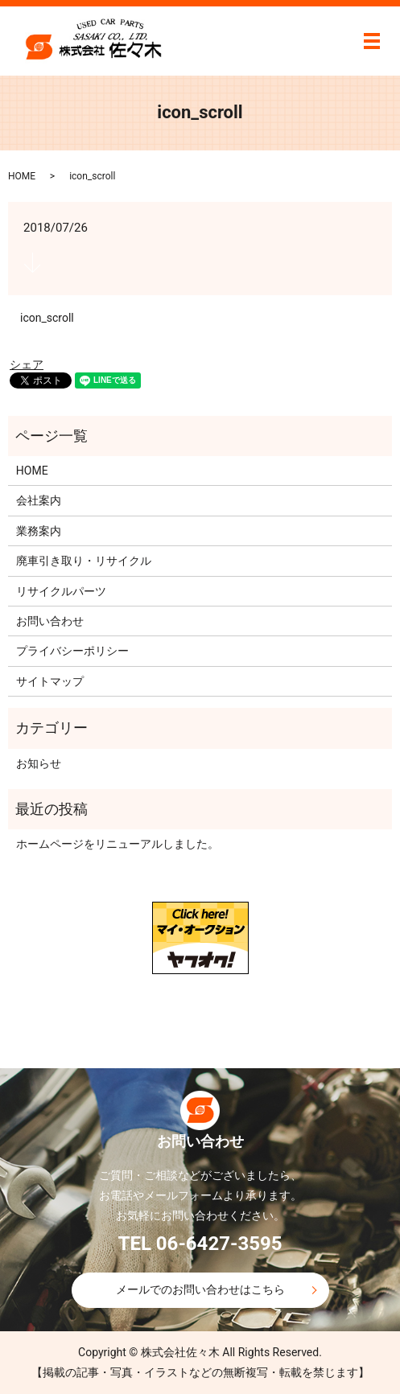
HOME (21, 176)
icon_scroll (47, 317)
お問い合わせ (50, 621)
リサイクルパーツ (61, 591)
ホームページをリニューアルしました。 (117, 843)
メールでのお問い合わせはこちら (200, 1289)
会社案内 (38, 500)
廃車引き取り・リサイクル (83, 560)
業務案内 (38, 530)
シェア (26, 364)
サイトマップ (50, 681)
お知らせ (38, 763)
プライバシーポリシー (72, 650)
